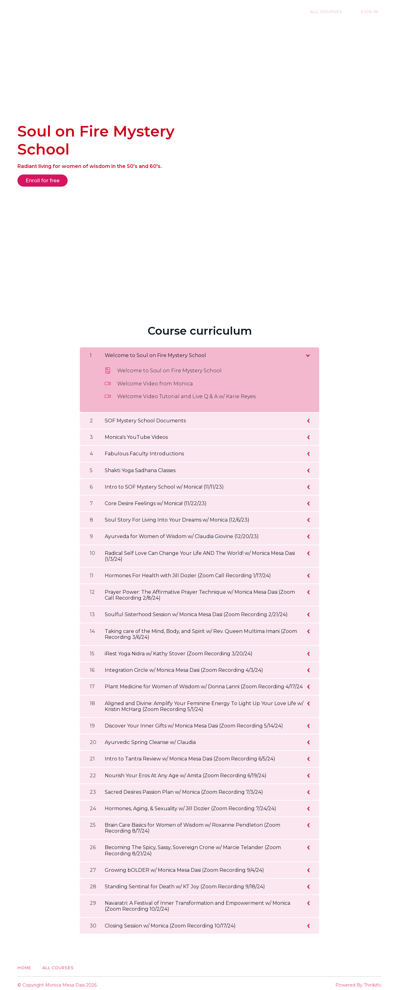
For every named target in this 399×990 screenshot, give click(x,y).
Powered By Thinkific (358, 981)
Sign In (373, 11)
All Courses (337, 11)
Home (24, 964)
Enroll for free (43, 181)
